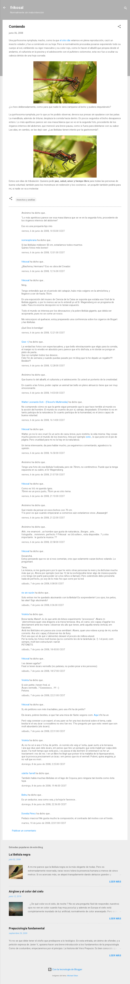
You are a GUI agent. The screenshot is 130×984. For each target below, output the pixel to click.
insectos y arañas (26, 199)
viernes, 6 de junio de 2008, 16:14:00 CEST (43, 420)
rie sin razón (28, 592)
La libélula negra (19, 854)
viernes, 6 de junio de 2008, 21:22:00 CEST (43, 517)
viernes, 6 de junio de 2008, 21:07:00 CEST (43, 474)
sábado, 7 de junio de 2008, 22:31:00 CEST (43, 731)
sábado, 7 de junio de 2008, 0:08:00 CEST (43, 583)
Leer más (115, 881)
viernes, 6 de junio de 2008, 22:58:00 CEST (43, 542)
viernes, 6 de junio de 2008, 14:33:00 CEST (43, 392)
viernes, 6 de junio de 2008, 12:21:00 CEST (43, 332)
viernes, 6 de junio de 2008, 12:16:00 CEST (43, 271)
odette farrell (28, 773)
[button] (119, 27)
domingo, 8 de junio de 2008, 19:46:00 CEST (44, 785)
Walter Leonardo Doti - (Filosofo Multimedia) (45, 402)
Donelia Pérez (29, 813)
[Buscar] (125, 8)
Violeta (25, 614)
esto (88, 436)
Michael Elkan (72, 976)
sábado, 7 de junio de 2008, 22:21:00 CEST (43, 695)
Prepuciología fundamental (27, 928)
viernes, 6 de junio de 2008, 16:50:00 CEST (43, 453)
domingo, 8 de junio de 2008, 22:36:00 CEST (44, 804)
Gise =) (25, 341)
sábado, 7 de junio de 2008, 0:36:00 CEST (43, 605)
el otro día (65, 40)
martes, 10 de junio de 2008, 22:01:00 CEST (44, 823)
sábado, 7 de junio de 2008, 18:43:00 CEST (43, 649)
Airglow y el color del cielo (26, 891)
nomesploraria (29, 240)
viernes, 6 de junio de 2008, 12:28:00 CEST (43, 365)
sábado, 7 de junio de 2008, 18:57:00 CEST (43, 671)
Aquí (96, 715)
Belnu (24, 794)
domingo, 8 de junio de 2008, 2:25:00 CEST (43, 764)
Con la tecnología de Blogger (65, 969)
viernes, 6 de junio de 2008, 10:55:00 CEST (43, 231)
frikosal (16, 7)
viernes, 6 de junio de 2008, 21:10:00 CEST (43, 496)
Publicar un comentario (24, 830)
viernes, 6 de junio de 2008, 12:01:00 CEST (43, 252)
